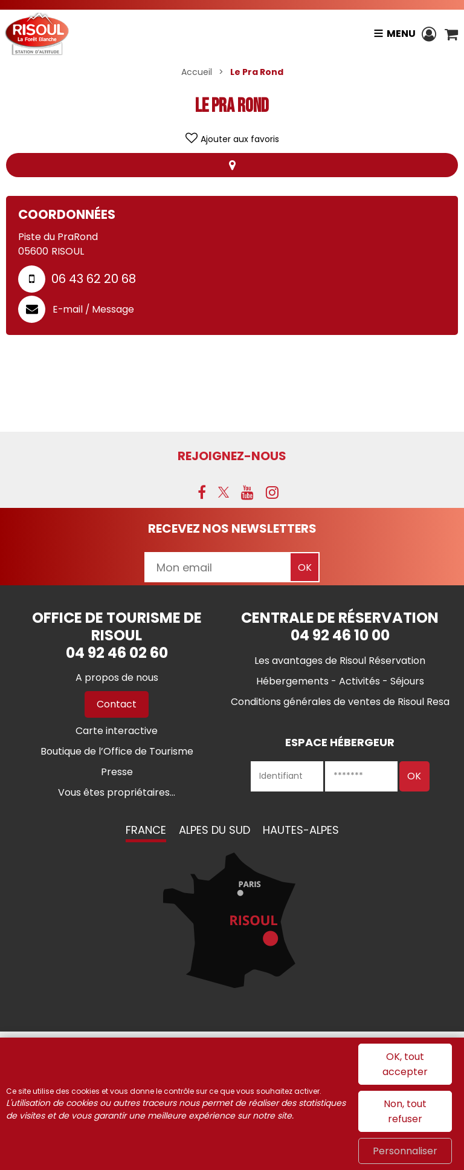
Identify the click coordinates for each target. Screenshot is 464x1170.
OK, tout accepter (405, 1064)
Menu (400, 34)
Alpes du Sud (214, 829)
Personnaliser (405, 1151)
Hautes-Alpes (301, 829)
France (146, 829)
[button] (451, 34)
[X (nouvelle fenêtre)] (223, 492)
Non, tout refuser (405, 1111)
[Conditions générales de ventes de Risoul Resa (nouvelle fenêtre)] (340, 702)
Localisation (232, 165)
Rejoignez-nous (232, 455)
